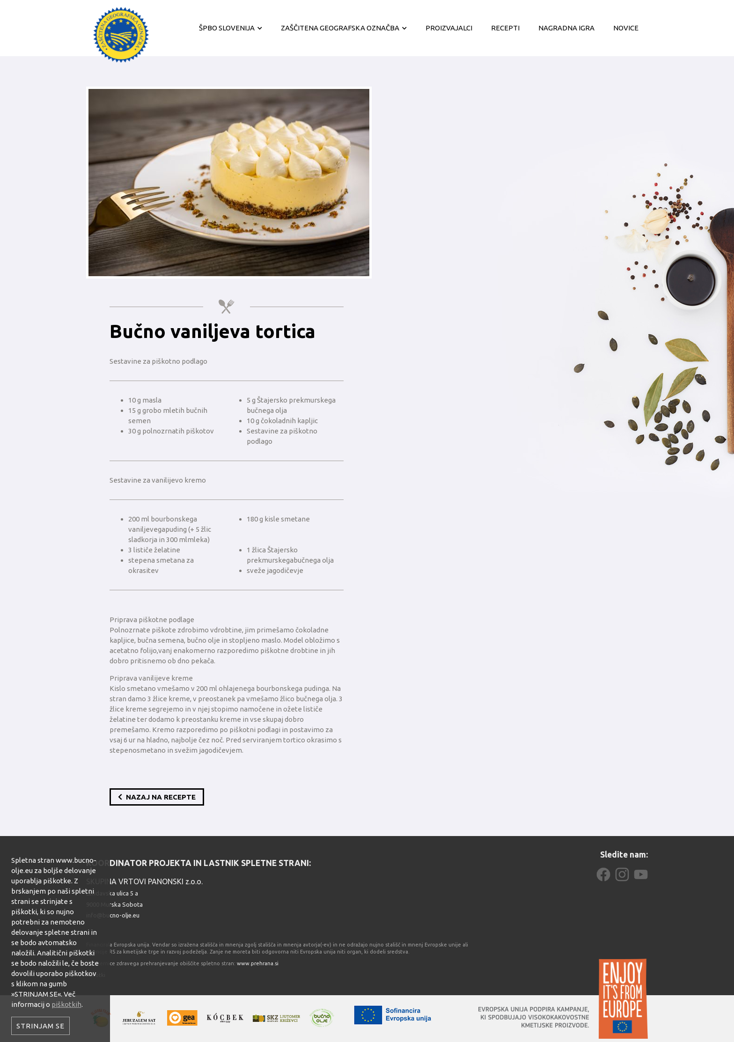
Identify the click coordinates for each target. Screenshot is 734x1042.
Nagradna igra (566, 28)
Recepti (505, 28)
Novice (626, 28)
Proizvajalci (449, 28)
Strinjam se (40, 1026)
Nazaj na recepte (157, 797)
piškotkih (66, 1004)
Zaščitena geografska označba (340, 28)
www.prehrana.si (258, 963)
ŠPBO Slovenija (227, 28)
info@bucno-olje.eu (112, 915)
